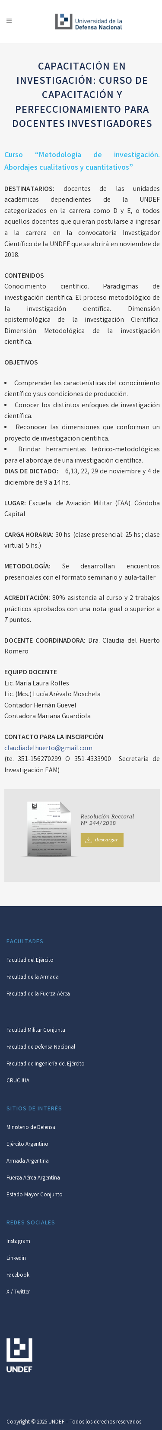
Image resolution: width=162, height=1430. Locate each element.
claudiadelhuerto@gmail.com (48, 749)
